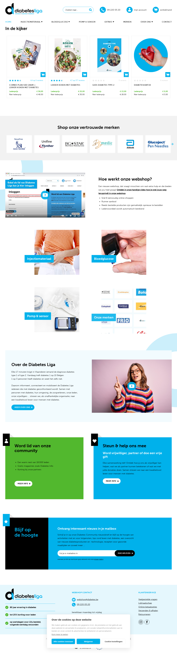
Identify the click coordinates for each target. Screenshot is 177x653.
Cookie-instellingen (114, 641)
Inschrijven (124, 553)
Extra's (109, 22)
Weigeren (88, 641)
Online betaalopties (147, 607)
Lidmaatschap (145, 603)
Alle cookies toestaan (63, 641)
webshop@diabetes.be (85, 600)
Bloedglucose (61, 22)
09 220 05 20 (81, 604)
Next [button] (172, 144)
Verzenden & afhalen (148, 610)
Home (8, 22)
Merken (127, 22)
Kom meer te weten (60, 634)
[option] (19, 144)
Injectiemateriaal (31, 22)
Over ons (147, 22)
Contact (167, 22)
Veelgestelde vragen (147, 599)
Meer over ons (22, 407)
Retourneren (144, 614)
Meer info (23, 484)
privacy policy (98, 559)
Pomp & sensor (87, 22)
